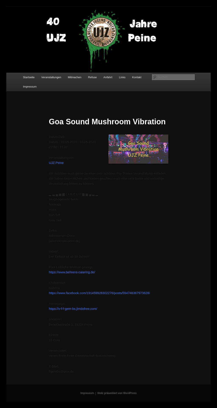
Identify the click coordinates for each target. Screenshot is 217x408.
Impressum (29, 86)
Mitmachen (74, 77)
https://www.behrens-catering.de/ (72, 272)
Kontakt (136, 77)
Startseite (29, 77)
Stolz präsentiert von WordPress (116, 393)
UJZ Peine (56, 162)
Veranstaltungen (51, 77)
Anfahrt (107, 77)
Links (122, 77)
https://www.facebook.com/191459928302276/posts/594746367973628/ (99, 293)
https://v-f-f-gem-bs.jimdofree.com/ (73, 308)
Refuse (92, 77)
